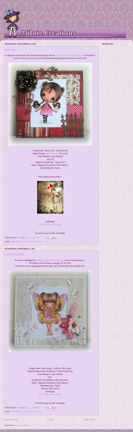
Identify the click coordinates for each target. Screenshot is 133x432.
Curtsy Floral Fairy (15, 254)
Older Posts (90, 419)
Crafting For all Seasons (32, 241)
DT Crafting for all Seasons (50, 224)
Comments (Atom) (22, 425)
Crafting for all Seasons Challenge (69, 55)
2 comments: (36, 407)
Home (50, 419)
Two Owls (10, 49)
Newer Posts (11, 419)
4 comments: (36, 238)
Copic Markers (16, 241)
